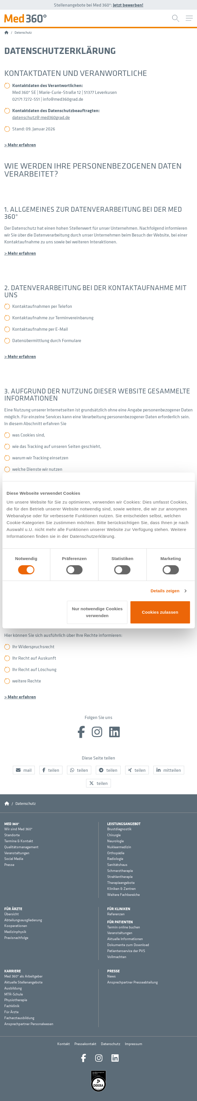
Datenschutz (110, 1043)
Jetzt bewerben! (128, 5)
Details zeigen (165, 590)
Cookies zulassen (160, 612)
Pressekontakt (85, 1043)
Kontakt (63, 1043)
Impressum (133, 1043)
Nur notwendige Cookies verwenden (97, 612)
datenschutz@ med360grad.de (41, 117)
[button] (24, 770)
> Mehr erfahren (20, 145)
